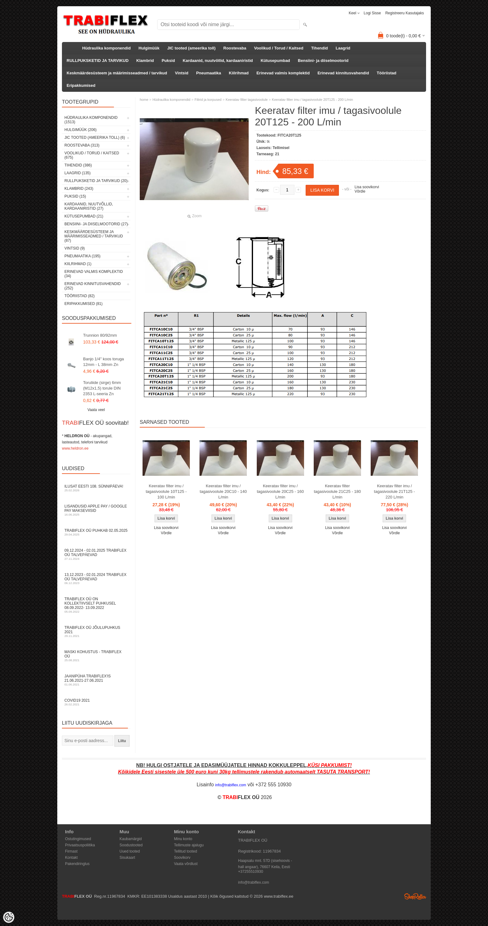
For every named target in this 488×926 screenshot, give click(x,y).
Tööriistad (386, 73)
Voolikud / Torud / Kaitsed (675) (91, 155)
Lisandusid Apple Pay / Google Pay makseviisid (96, 510)
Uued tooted (130, 851)
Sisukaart (127, 857)
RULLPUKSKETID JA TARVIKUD (98, 60)
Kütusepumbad (275, 60)
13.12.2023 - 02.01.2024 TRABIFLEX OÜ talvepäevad (96, 579)
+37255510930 (250, 871)
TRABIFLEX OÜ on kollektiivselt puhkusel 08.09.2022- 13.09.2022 (96, 605)
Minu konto (183, 839)
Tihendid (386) (78, 165)
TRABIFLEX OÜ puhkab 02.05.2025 (96, 532)
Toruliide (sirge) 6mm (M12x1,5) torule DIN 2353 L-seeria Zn (102, 388)
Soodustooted (131, 845)
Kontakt (71, 857)
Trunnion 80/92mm (100, 335)
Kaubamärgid (131, 839)
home (144, 99)
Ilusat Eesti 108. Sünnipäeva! (96, 488)
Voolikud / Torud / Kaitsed (278, 48)
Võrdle (359, 191)
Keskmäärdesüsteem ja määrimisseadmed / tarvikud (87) (93, 236)
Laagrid (343, 48)
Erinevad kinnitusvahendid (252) (92, 286)
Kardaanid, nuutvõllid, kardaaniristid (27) (88, 206)
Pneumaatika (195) (82, 256)
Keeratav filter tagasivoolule (247, 99)
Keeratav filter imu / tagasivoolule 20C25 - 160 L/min (280, 491)
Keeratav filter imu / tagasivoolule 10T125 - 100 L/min (166, 491)
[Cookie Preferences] (8, 917)
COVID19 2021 (96, 702)
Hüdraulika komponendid (106, 48)
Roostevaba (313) (81, 145)
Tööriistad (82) (79, 296)
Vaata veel (96, 410)
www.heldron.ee (75, 448)
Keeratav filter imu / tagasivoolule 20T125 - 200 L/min (312, 99)
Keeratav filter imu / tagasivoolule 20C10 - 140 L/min (223, 491)
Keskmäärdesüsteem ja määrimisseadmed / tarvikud (117, 73)
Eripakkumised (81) (83, 304)
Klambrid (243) (78, 188)
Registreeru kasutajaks (404, 13)
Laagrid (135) (77, 173)
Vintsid (181, 73)
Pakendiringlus (77, 864)
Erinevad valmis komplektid (283, 73)
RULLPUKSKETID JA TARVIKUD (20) (96, 181)
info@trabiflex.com (253, 882)
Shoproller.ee (415, 896)
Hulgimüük (148, 48)
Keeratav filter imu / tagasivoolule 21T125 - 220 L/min (394, 491)
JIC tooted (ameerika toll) (191, 48)
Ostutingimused (78, 839)
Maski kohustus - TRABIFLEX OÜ (96, 656)
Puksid (168, 60)
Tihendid (319, 48)
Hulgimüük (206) (80, 130)
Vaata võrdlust (186, 864)
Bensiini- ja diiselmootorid (323, 60)
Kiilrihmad (239, 73)
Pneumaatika (208, 73)
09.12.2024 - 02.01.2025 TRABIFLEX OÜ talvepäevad (96, 554)
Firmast (71, 851)
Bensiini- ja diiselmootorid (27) (96, 224)
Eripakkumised (81, 85)
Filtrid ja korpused (208, 99)
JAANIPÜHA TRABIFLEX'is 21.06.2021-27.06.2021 (96, 680)
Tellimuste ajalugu (189, 845)
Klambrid (145, 60)
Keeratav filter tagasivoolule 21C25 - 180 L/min (337, 491)
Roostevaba (234, 48)
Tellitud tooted (185, 851)
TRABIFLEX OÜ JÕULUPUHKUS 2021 (96, 631)
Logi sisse (372, 13)
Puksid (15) (75, 196)
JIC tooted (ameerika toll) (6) (94, 137)
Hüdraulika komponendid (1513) (91, 119)
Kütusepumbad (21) (83, 216)
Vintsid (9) (74, 248)
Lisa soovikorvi (366, 187)
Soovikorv (182, 857)
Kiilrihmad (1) (78, 264)
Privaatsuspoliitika (80, 845)
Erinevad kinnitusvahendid (343, 73)
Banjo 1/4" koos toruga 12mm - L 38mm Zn (103, 362)
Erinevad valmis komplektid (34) (93, 273)
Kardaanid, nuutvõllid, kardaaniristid (218, 60)
